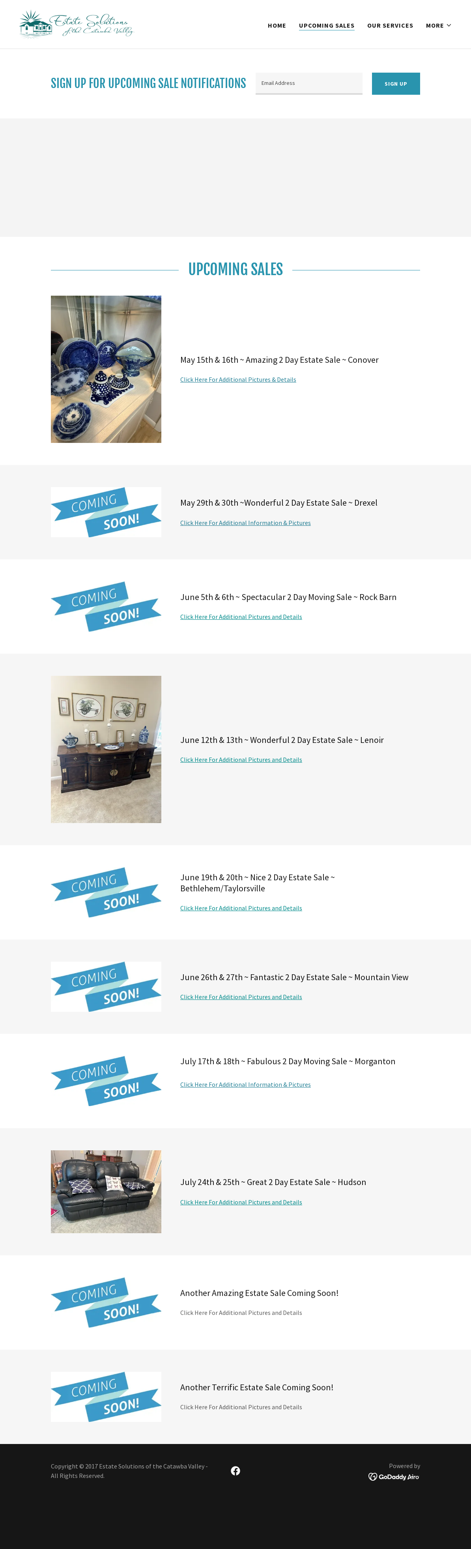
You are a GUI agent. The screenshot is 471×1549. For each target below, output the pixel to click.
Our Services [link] (390, 25)
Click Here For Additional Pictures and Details (241, 617)
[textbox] (309, 84)
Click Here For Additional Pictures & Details (238, 379)
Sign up (396, 83)
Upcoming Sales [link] (327, 25)
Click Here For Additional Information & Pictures (245, 523)
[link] (77, 23)
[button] (439, 25)
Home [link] (277, 25)
